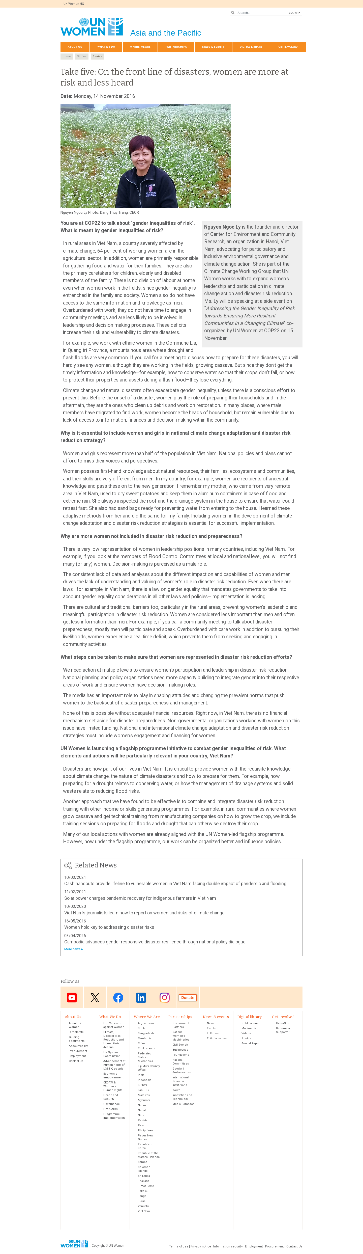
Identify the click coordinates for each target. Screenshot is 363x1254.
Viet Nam (144, 1211)
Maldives (144, 1095)
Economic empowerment (113, 1076)
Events (211, 1028)
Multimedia (249, 1028)
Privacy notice (201, 1247)
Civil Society (180, 1045)
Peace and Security (110, 1097)
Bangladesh (146, 1033)
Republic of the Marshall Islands (149, 1155)
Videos (246, 1033)
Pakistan (143, 1121)
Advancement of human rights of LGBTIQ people (114, 1065)
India (141, 1075)
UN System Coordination (111, 1054)
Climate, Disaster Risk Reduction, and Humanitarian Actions (113, 1040)
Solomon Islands (144, 1169)
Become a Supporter (283, 1030)
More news (72, 949)
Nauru (142, 1105)
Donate (187, 997)
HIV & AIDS (110, 1109)
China (141, 1044)
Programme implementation (114, 1116)
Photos (246, 1039)
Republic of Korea (146, 1146)
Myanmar (144, 1100)
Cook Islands (146, 1049)
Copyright (98, 1246)
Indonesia (144, 1080)
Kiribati (142, 1085)
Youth (176, 1090)
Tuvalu (142, 1201)
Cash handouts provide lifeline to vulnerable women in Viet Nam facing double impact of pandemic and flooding (175, 883)
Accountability (78, 1046)
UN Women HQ (74, 4)
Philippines (145, 1131)
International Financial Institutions (180, 1081)
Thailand (143, 1181)
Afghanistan (146, 1023)
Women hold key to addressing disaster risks (109, 927)
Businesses (180, 1050)
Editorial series (217, 1039)
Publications (249, 1023)
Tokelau (143, 1191)
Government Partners (180, 1025)
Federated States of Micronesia (145, 1057)
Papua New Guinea (145, 1137)
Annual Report (250, 1044)
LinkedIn (141, 997)
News (210, 1023)
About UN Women (75, 1025)
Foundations (180, 1055)
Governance (111, 1104)
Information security (228, 1247)
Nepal (142, 1110)
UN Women (116, 1246)
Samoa (142, 1162)
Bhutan (142, 1028)
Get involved (288, 46)
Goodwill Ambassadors (181, 1071)
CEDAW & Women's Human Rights (112, 1086)
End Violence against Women (113, 1025)
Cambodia (145, 1039)
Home (67, 56)
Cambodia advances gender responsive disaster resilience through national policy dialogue (155, 941)
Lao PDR (143, 1090)
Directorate (76, 1032)
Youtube (71, 997)
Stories (81, 56)
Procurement (78, 1051)
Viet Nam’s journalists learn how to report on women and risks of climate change (144, 912)
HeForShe (282, 1023)
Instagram (164, 997)
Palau (141, 1126)
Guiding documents (76, 1039)
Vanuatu (143, 1206)
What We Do (106, 46)
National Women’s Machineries (180, 1036)
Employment (77, 1056)
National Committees (180, 1062)
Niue (141, 1115)
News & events (213, 46)
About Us (75, 46)
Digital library (251, 46)
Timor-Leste (146, 1186)
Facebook (118, 997)
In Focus (213, 1033)
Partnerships (176, 46)
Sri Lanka (144, 1176)
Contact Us (76, 1061)
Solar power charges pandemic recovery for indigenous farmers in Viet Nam (140, 898)
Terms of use (178, 1247)
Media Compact (183, 1104)
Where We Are (140, 46)
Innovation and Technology (182, 1097)
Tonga (142, 1196)
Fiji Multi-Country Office (149, 1068)
